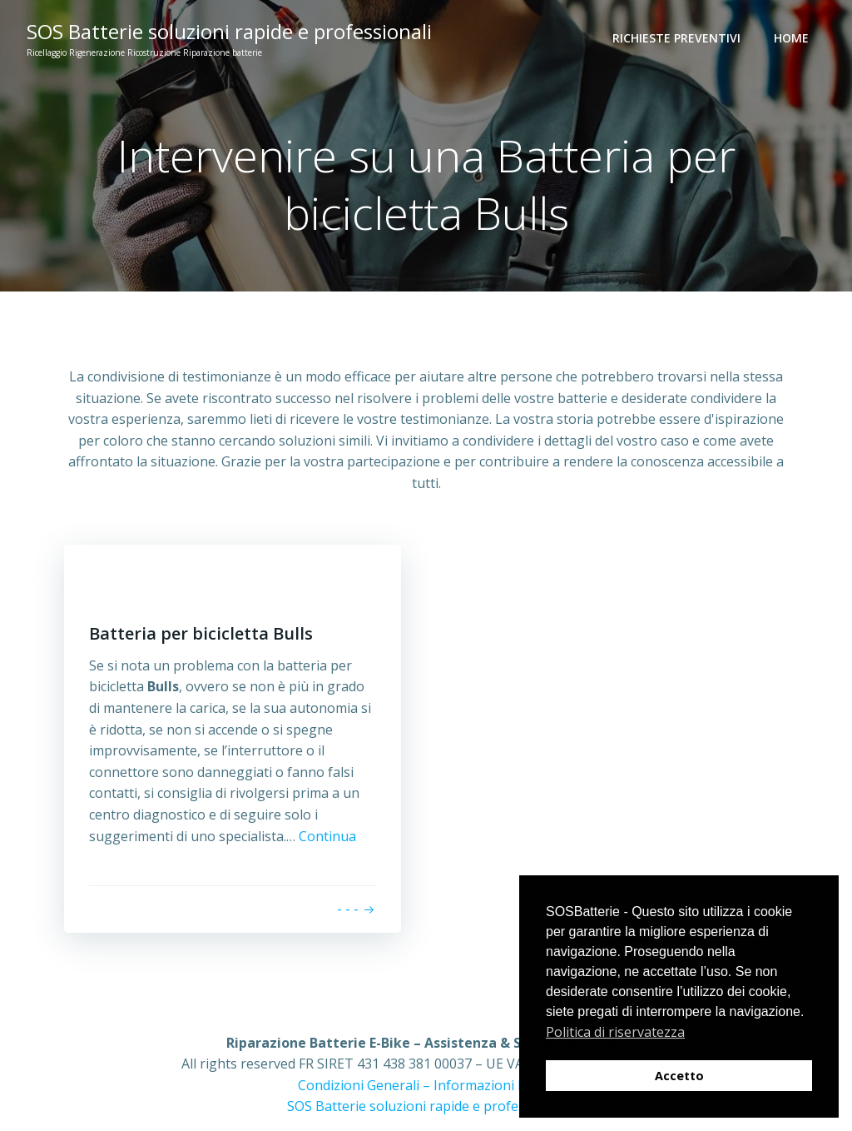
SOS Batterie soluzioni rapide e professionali (426, 1106)
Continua (327, 836)
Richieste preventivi (676, 38)
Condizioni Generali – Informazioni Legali (426, 1085)
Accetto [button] (679, 1076)
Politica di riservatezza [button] (615, 1032)
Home (791, 38)
